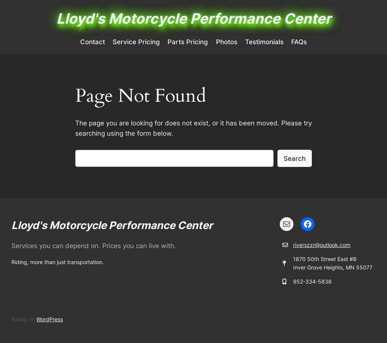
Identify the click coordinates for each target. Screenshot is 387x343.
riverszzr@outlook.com (321, 245)
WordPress (49, 319)
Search (295, 158)
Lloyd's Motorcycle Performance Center (193, 18)
